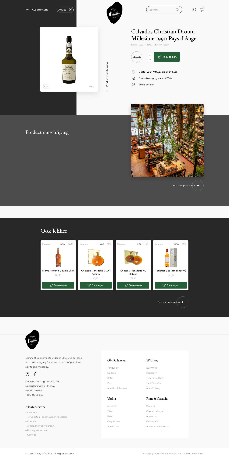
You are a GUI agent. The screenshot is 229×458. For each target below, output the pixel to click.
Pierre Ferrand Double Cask (58, 270)
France (134, 45)
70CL (149, 45)
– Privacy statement (36, 430)
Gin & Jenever (116, 360)
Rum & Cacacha (157, 399)
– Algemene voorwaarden (39, 425)
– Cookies (30, 434)
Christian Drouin (161, 45)
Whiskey (152, 360)
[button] (58, 285)
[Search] (177, 10)
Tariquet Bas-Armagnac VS (171, 270)
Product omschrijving (107, 74)
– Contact (30, 421)
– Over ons (31, 412)
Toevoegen (169, 56)
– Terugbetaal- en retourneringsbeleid (46, 416)
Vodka (111, 399)
